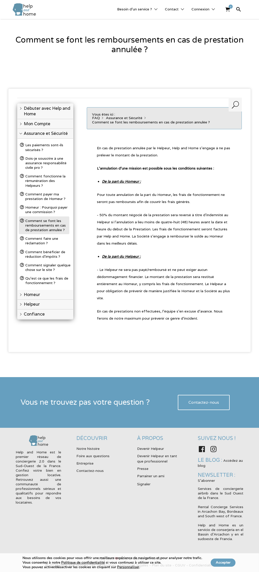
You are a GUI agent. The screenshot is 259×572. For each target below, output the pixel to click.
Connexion (200, 9)
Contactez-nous (203, 402)
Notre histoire (88, 448)
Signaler (143, 484)
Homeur (32, 294)
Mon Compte (37, 123)
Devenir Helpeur (150, 448)
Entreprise (85, 463)
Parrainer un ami (150, 476)
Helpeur (32, 304)
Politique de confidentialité (80, 562)
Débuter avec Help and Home (47, 111)
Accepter (223, 562)
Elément (229, 7)
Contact (172, 9)
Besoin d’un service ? (134, 9)
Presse (142, 468)
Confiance (34, 314)
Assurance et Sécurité (46, 133)
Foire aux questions (93, 456)
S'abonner (206, 480)
